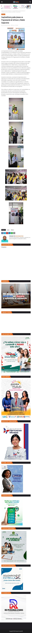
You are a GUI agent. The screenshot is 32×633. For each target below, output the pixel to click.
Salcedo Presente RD (19, 631)
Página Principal (4, 10)
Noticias (9, 10)
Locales (8, 229)
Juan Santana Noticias (6, 25)
